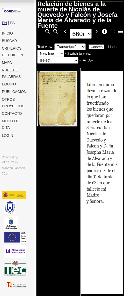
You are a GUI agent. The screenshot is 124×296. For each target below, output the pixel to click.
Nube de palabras (11, 73)
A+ (90, 60)
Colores (97, 47)
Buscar (9, 41)
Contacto (12, 113)
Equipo (9, 84)
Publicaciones (14, 92)
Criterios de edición (12, 51)
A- (84, 60)
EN (4, 23)
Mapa (7, 62)
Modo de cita (10, 124)
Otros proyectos (13, 102)
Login (7, 135)
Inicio (7, 33)
